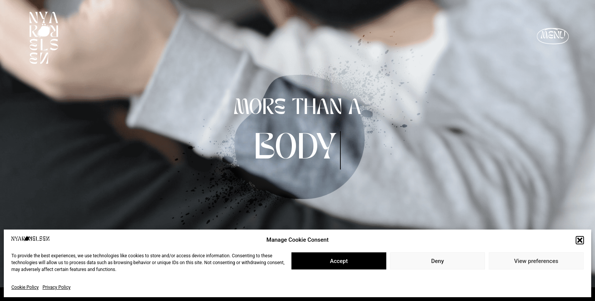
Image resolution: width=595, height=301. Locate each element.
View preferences (536, 261)
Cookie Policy (25, 287)
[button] (580, 240)
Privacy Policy (56, 287)
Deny (437, 261)
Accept (339, 261)
